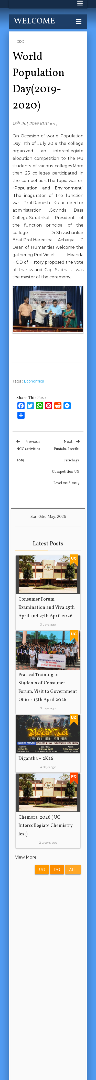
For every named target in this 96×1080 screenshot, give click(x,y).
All (73, 869)
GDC (20, 41)
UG (42, 869)
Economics (34, 381)
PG (57, 869)
